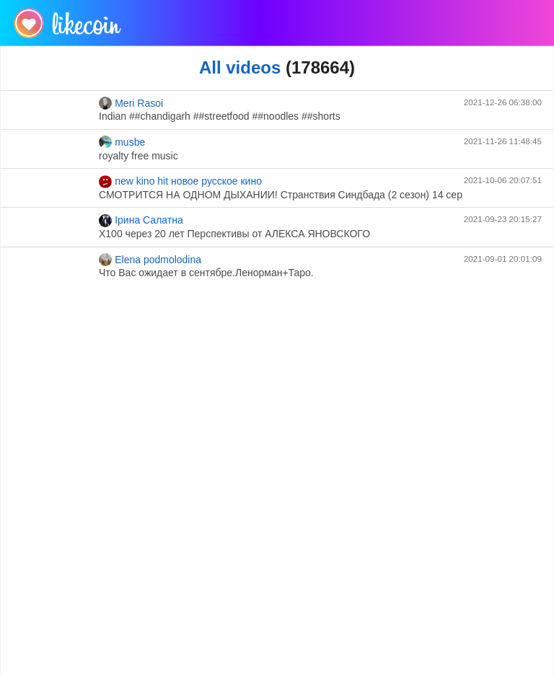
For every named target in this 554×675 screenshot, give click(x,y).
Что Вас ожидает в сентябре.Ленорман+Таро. (206, 272)
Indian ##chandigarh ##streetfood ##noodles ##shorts (219, 116)
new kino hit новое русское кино (180, 181)
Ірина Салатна (141, 220)
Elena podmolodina (150, 259)
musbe (122, 142)
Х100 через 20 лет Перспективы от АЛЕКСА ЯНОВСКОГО (234, 233)
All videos (240, 67)
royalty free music (138, 156)
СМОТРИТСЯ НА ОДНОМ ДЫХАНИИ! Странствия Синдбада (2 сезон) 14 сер (280, 194)
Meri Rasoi (131, 103)
